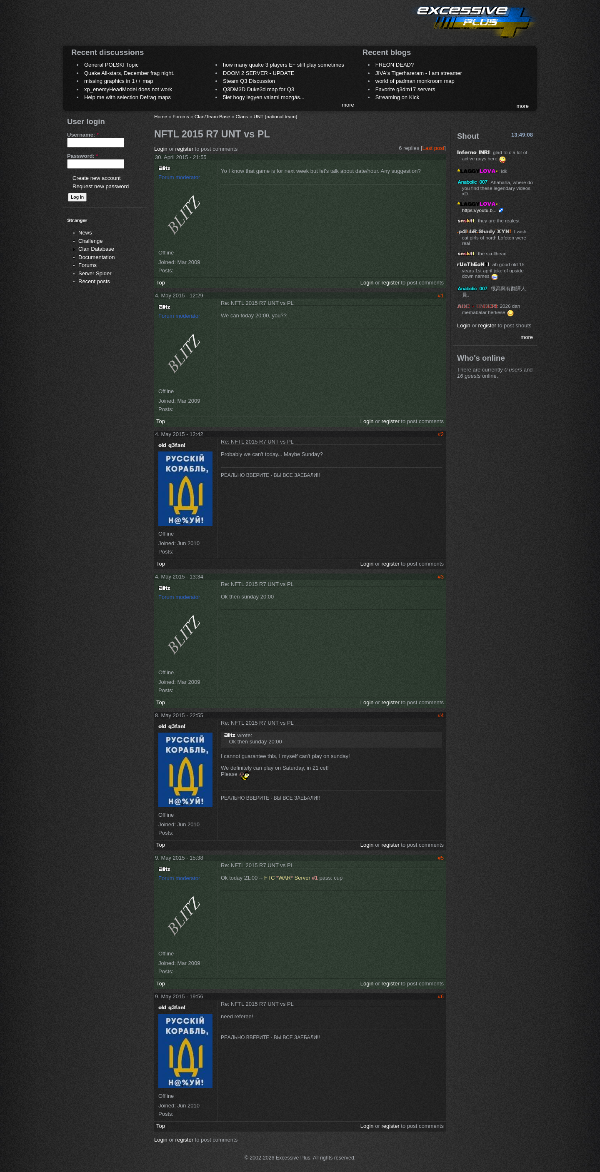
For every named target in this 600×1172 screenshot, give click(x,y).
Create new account (96, 178)
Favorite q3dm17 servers (405, 89)
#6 (441, 996)
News (85, 232)
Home (160, 116)
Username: (83, 135)
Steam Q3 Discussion (249, 81)
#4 (441, 715)
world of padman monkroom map (415, 81)
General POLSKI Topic (111, 65)
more (348, 105)
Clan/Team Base (212, 116)
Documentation (96, 257)
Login (161, 149)
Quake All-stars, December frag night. (129, 73)
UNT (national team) (275, 116)
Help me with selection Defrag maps (127, 97)
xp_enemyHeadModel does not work (128, 89)
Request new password (100, 186)
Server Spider (94, 273)
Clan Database (96, 249)
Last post (433, 148)
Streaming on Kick (397, 97)
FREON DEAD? (394, 65)
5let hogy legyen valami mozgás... (264, 97)
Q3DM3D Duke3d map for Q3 (258, 89)
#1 (441, 295)
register (184, 149)
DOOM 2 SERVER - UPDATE (258, 73)
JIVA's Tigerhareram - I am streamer (418, 73)
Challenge (90, 241)
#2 (441, 434)
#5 (441, 858)
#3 (441, 577)
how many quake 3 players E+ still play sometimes (283, 65)
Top (160, 282)
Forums (87, 265)
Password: (82, 156)
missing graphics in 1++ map (118, 81)
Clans (242, 116)
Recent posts (94, 281)
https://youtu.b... (479, 210)
